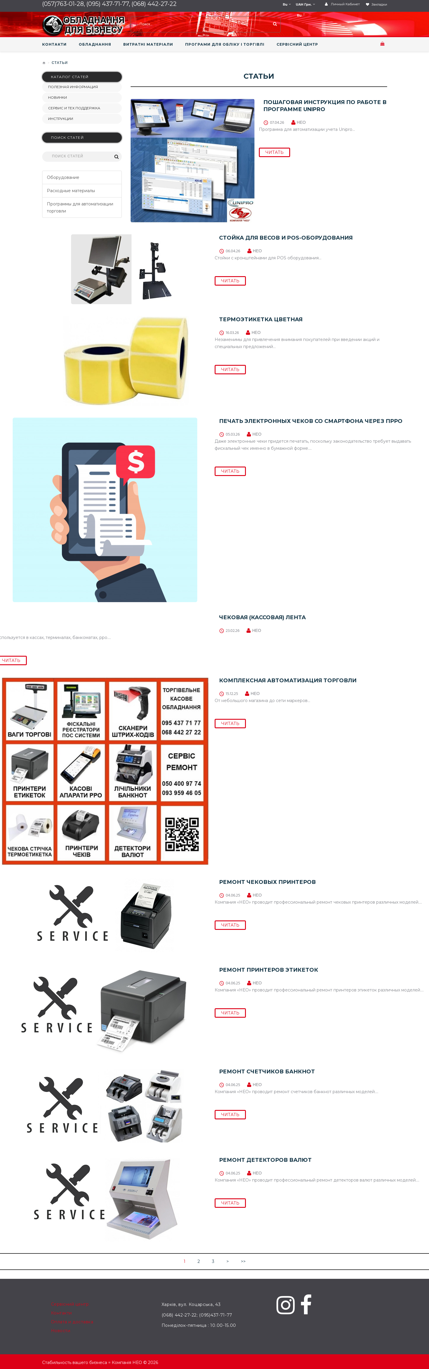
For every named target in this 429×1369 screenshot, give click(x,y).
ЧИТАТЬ (274, 152)
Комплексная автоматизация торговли (287, 680)
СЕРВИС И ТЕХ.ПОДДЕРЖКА (74, 108)
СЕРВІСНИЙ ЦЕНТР (297, 44)
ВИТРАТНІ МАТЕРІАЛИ (148, 44)
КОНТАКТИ (54, 44)
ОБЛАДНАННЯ (95, 44)
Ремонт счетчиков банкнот (267, 1071)
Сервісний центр (70, 1304)
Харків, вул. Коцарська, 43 (191, 1304)
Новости (60, 1330)
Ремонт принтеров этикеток (268, 970)
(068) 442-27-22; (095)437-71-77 (197, 1315)
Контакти (61, 1313)
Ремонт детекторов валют (265, 1160)
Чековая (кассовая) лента (262, 617)
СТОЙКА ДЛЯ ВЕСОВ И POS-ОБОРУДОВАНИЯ (286, 238)
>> (243, 1261)
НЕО (301, 123)
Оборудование (63, 177)
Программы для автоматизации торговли (80, 207)
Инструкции (60, 118)
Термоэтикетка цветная (261, 319)
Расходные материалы (71, 190)
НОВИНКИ (57, 97)
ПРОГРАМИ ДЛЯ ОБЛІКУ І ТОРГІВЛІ (224, 44)
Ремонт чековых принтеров (267, 882)
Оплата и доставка (72, 1321)
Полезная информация (73, 87)
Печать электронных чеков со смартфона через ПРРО (310, 421)
